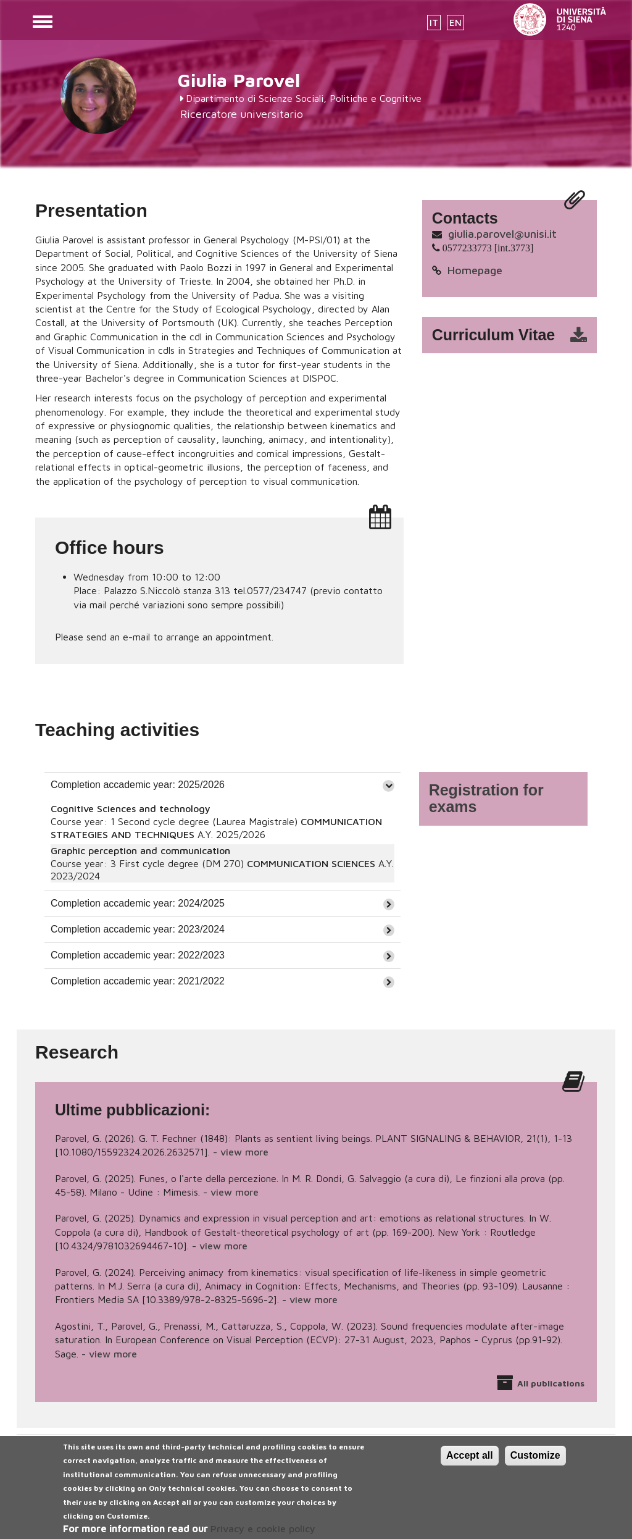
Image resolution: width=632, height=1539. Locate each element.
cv (517, 335)
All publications (550, 1383)
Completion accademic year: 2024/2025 (138, 903)
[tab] (222, 785)
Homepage (474, 270)
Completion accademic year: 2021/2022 (138, 981)
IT (434, 22)
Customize (535, 1464)
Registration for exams (486, 798)
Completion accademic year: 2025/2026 (138, 784)
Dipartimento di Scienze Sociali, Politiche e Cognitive (304, 98)
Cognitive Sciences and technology (130, 808)
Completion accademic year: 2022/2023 (138, 955)
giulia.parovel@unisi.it (502, 233)
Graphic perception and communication (140, 850)
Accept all (469, 1464)
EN (455, 22)
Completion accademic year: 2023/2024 (138, 929)
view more (244, 1151)
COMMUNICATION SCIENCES (311, 863)
